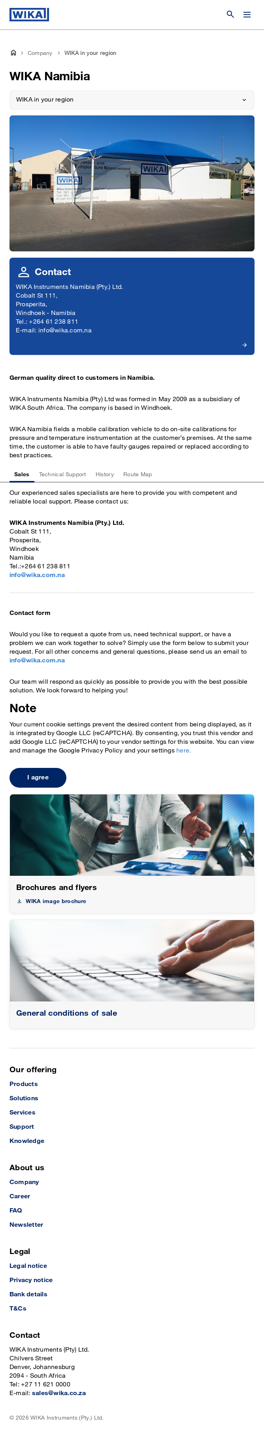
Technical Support (62, 474)
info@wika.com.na (37, 575)
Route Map (137, 474)
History (105, 474)
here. (183, 750)
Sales (22, 474)
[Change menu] (247, 14)
